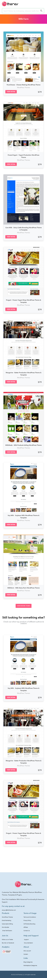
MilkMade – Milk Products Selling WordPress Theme (23, 445)
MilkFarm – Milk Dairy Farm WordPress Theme (23, 588)
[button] (11, 91)
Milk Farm (24, 19)
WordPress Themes (23, 87)
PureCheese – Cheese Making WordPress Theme (23, 85)
